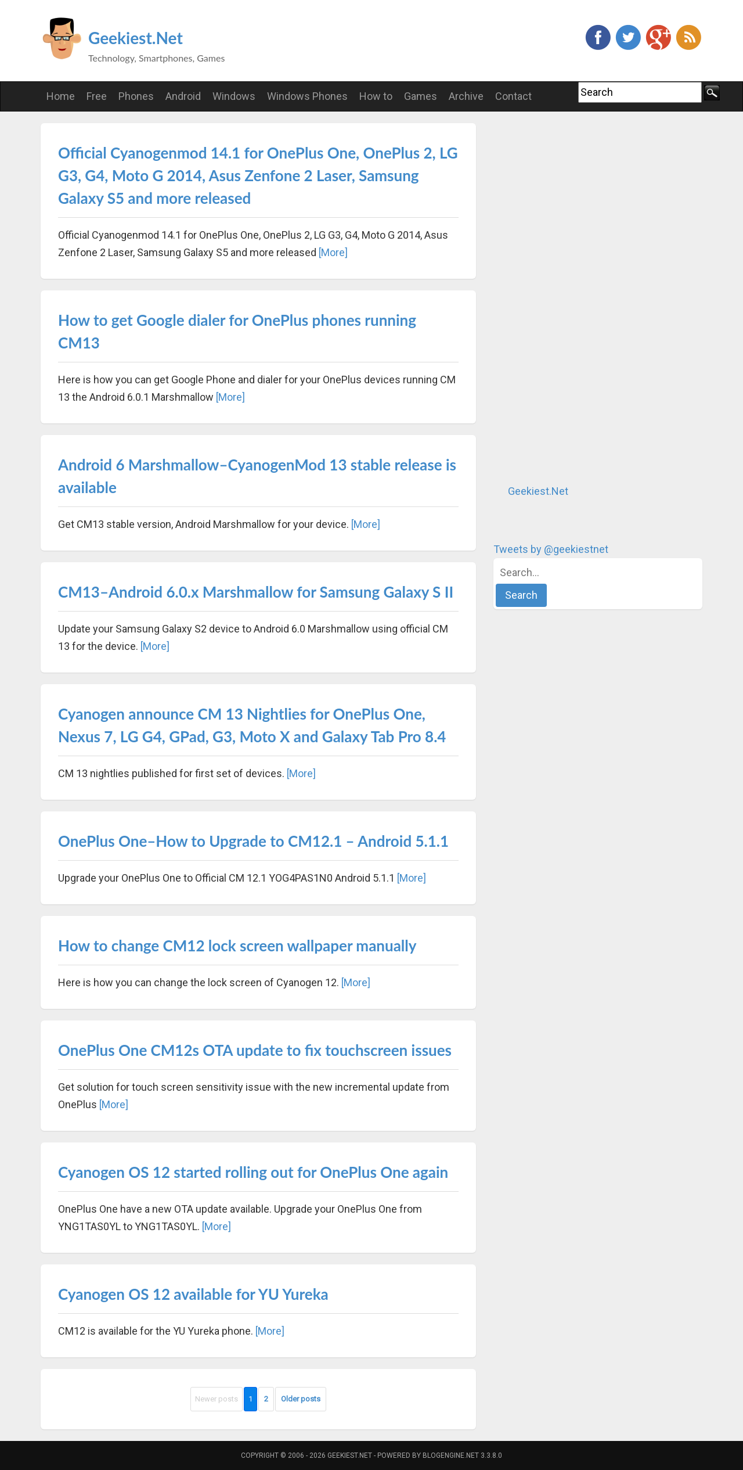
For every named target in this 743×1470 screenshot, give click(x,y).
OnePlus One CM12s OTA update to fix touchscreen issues (255, 1050)
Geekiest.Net (135, 38)
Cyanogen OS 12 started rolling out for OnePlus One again (253, 1172)
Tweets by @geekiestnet (550, 549)
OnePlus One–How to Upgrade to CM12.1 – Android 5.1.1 (253, 841)
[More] (333, 252)
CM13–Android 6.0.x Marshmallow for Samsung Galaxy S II (255, 592)
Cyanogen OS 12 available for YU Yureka (193, 1294)
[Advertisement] (580, 297)
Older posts (300, 1398)
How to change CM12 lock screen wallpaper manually (237, 945)
